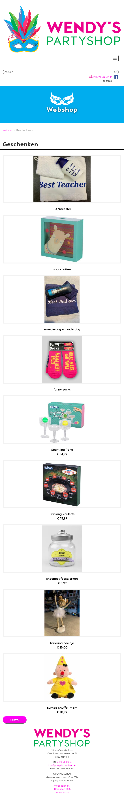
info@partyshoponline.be (62, 765)
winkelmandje (102, 77)
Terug (14, 719)
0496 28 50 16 (64, 761)
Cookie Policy (62, 792)
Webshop (8, 130)
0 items (107, 80)
